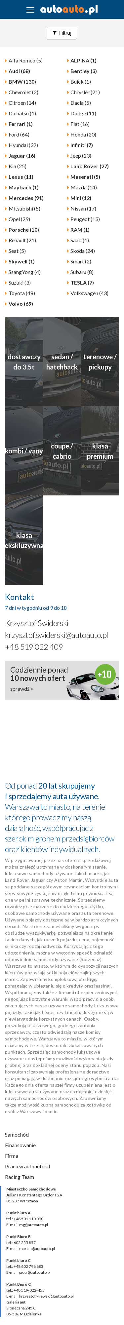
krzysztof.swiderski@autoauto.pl (56, 635)
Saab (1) (79, 240)
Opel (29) (19, 219)
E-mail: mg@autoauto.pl (27, 1224)
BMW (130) (22, 81)
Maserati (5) (85, 177)
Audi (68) (19, 71)
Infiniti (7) (81, 145)
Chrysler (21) (85, 92)
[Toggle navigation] (30, 10)
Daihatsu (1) (22, 113)
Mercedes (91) (26, 198)
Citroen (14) (22, 102)
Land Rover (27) (89, 166)
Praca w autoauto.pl (27, 1166)
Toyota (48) (22, 293)
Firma (11, 1155)
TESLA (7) (82, 282)
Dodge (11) (83, 113)
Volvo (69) (21, 303)
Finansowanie (20, 1145)
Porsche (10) (24, 229)
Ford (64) (19, 134)
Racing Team (19, 1177)
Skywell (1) (22, 261)
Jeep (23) (80, 155)
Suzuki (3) (20, 282)
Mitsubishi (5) (24, 208)
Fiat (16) (80, 124)
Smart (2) (80, 261)
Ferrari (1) (21, 124)
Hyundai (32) (23, 145)
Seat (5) (17, 251)
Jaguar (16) (22, 155)
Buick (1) (80, 81)
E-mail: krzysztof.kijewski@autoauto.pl (40, 1296)
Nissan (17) (83, 208)
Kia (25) (17, 166)
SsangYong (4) (25, 272)
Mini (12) (80, 198)
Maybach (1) (24, 187)
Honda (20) (83, 134)
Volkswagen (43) (89, 293)
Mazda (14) (83, 187)
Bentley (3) (83, 71)
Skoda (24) (82, 251)
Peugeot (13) (85, 219)
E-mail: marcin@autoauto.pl (30, 1248)
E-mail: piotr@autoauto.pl (28, 1272)
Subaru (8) (82, 272)
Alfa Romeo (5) (26, 60)
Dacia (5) (80, 102)
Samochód (17, 1134)
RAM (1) (80, 229)
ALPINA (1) (83, 60)
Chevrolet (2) (23, 92)
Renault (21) (22, 240)
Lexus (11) (21, 177)
